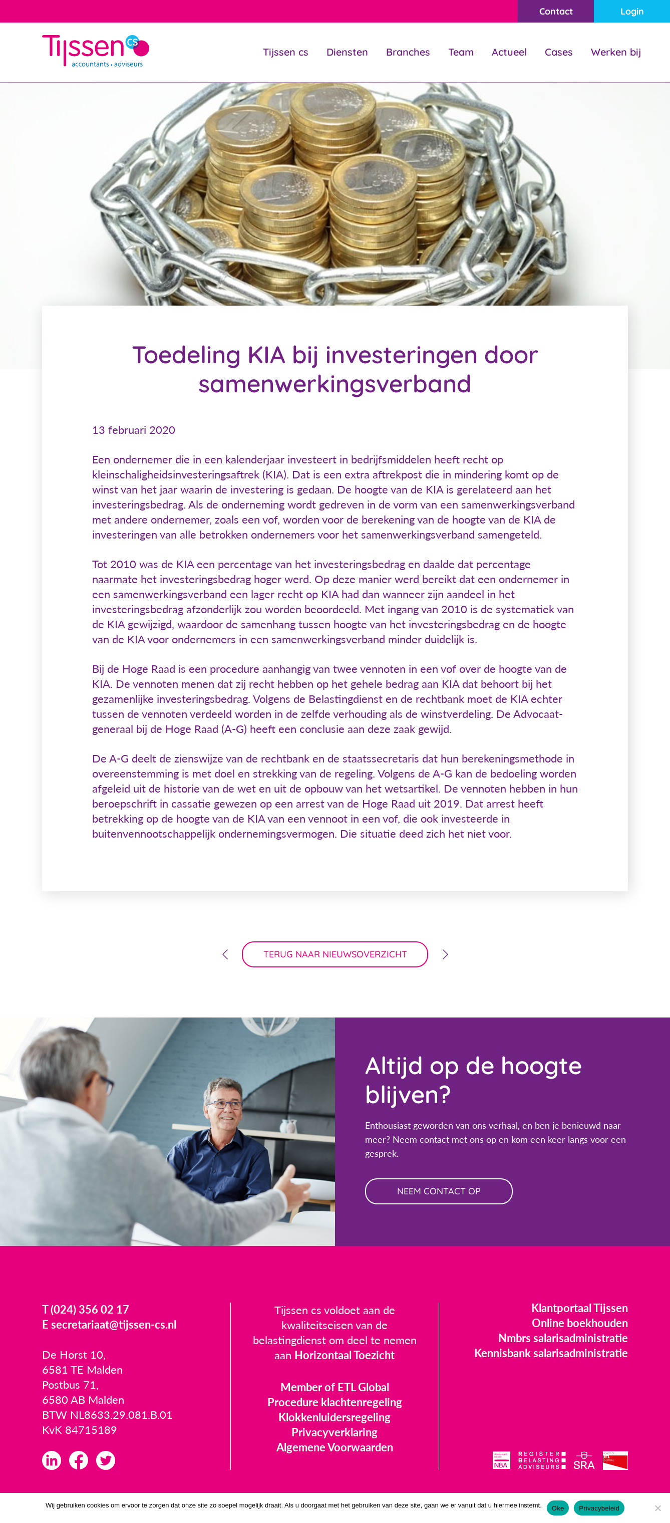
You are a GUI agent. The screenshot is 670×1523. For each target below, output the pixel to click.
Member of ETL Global (334, 1387)
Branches (408, 52)
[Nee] (657, 1508)
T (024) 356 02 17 (85, 1309)
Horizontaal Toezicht (344, 1355)
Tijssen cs (285, 52)
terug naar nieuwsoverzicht (335, 954)
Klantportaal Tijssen (579, 1308)
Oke (558, 1508)
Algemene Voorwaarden (334, 1447)
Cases (559, 52)
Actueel (509, 52)
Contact (556, 11)
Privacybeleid (599, 1508)
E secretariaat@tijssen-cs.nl (109, 1324)
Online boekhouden (580, 1323)
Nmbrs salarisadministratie (563, 1338)
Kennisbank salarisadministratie (551, 1353)
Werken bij (616, 52)
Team (461, 52)
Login (632, 11)
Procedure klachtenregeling (334, 1402)
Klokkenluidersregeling (334, 1417)
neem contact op (439, 1191)
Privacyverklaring (334, 1432)
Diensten (347, 52)
